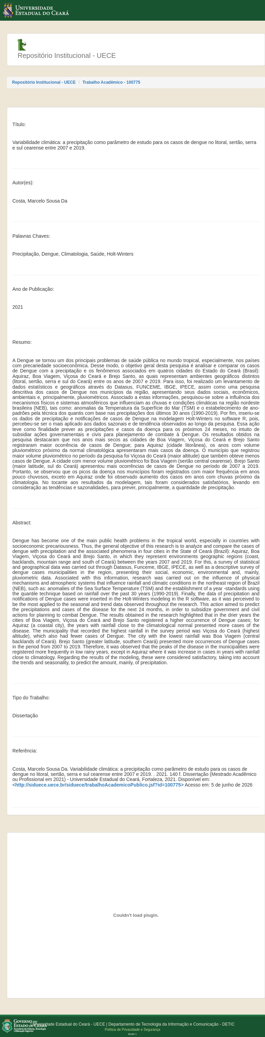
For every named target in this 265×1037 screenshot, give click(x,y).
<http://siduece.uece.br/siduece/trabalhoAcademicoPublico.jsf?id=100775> (98, 785)
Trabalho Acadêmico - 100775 (111, 82)
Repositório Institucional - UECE (44, 82)
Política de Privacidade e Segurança (132, 1029)
